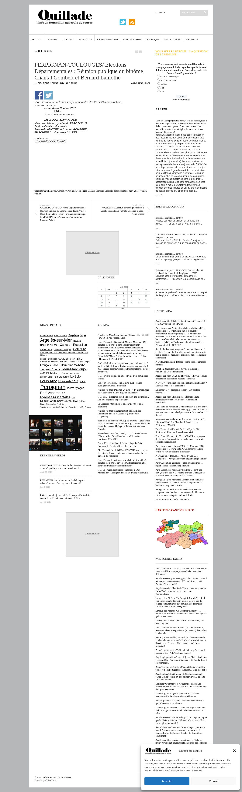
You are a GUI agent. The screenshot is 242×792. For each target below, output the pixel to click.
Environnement (107, 39)
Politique (152, 39)
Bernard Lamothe (48, 191)
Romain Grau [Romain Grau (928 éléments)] (48, 400)
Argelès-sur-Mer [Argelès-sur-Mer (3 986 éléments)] (56, 340)
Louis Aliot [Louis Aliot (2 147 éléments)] (48, 381)
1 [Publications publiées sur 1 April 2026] (116, 293)
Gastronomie (132, 39)
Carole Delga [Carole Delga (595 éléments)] (46, 349)
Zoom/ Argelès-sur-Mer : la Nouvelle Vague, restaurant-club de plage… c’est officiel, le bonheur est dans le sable (181, 710)
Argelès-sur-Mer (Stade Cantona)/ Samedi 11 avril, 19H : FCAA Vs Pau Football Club (181, 322)
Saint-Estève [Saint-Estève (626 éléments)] (79, 401)
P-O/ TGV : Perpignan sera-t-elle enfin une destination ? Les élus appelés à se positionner (181, 384)
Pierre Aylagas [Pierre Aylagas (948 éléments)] (75, 387)
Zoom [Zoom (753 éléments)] (88, 407)
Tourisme (192, 39)
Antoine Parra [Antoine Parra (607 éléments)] (60, 335)
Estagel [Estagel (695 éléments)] (63, 361)
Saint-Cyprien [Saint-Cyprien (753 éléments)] (64, 401)
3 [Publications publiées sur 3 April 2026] (131, 293)
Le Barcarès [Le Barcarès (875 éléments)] (62, 376)
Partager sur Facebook (39, 95)
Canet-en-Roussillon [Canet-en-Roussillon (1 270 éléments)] (73, 344)
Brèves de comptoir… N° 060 (169, 218)
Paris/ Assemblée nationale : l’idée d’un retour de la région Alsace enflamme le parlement (179, 464)
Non (162, 87)
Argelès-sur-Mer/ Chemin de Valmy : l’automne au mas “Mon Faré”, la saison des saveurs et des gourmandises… (181, 591)
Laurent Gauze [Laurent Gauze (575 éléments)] (47, 377)
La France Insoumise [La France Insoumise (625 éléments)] (69, 373)
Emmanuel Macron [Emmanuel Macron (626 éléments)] (49, 362)
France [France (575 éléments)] (72, 362)
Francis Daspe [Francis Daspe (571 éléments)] (83, 362)
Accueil (37, 39)
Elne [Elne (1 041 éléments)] (79, 358)
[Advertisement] (92, 151)
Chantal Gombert (96, 191)
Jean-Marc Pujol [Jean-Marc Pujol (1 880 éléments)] (73, 369)
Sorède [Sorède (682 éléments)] (72, 407)
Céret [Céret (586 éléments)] (72, 359)
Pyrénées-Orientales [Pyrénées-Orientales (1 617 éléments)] (55, 397)
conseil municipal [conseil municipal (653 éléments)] (48, 359)
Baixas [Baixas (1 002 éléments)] (77, 340)
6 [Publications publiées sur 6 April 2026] (101, 296)
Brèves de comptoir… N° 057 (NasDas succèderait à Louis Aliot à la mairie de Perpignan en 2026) (179, 271)
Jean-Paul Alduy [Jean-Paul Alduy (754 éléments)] (48, 373)
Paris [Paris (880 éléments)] (82, 381)
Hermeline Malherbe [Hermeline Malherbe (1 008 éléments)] (73, 365)
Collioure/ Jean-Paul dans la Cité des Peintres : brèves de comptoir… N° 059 (181, 236)
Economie (85, 39)
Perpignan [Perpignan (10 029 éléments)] (53, 387)
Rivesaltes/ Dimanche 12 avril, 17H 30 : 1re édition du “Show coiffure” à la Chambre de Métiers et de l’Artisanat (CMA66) (180, 422)
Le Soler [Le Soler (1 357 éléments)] (76, 376)
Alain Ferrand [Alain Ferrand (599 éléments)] (46, 335)
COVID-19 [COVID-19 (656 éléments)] (63, 359)
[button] (234, 751)
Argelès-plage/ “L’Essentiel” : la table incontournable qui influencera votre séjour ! (180, 702)
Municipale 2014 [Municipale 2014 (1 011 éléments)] (68, 381)
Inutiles (164, 84)
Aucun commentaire (140, 83)
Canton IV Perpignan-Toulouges (72, 191)
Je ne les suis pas (168, 80)
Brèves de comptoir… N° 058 (169, 254)
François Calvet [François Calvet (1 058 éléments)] (49, 365)
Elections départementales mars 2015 (122, 191)
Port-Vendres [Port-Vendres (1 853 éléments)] (50, 393)
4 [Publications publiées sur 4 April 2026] (138, 293)
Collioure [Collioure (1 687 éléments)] (79, 349)
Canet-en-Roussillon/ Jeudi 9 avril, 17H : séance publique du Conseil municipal (177, 370)
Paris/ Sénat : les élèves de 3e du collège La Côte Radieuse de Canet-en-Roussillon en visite (178, 430)
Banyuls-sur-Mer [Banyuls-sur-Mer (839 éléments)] (49, 345)
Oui (162, 91)
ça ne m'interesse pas (170, 76)
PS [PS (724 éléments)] (63, 393)
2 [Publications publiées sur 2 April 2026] (123, 293)
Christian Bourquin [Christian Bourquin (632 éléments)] (62, 349)
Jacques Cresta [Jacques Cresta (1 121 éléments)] (50, 369)
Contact (160, 12)
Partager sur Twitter (48, 95)
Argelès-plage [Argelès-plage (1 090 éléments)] (77, 335)
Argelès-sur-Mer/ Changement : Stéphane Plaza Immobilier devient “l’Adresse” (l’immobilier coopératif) (177, 400)
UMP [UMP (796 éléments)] (80, 407)
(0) (161, 195)
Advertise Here (92, 252)
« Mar (123, 309)
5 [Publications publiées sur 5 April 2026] (146, 293)
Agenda (52, 39)
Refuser (214, 781)
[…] (157, 194)
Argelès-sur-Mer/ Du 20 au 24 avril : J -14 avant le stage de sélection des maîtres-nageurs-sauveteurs (181, 377)
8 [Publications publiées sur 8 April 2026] (116, 296)
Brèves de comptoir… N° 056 (169, 289)
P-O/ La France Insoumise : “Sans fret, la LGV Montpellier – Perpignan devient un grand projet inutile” (181, 457)
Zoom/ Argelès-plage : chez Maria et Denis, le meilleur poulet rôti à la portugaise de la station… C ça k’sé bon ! (181, 668)
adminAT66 (44, 83)
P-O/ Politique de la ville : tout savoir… (174, 499)
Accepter (166, 781)
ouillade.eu (47, 777)
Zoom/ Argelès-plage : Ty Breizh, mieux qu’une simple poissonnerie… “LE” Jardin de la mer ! (181, 651)
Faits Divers (172, 39)
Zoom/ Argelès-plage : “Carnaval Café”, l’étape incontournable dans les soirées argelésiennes (177, 695)
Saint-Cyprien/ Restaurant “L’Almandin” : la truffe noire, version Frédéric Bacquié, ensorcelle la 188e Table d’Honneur (182, 571)
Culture (68, 39)
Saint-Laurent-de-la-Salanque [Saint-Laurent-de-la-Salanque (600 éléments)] (53, 407)
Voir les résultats (181, 99)
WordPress (51, 780)
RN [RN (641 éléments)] (73, 397)
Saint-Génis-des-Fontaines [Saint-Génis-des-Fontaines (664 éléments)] (53, 404)
